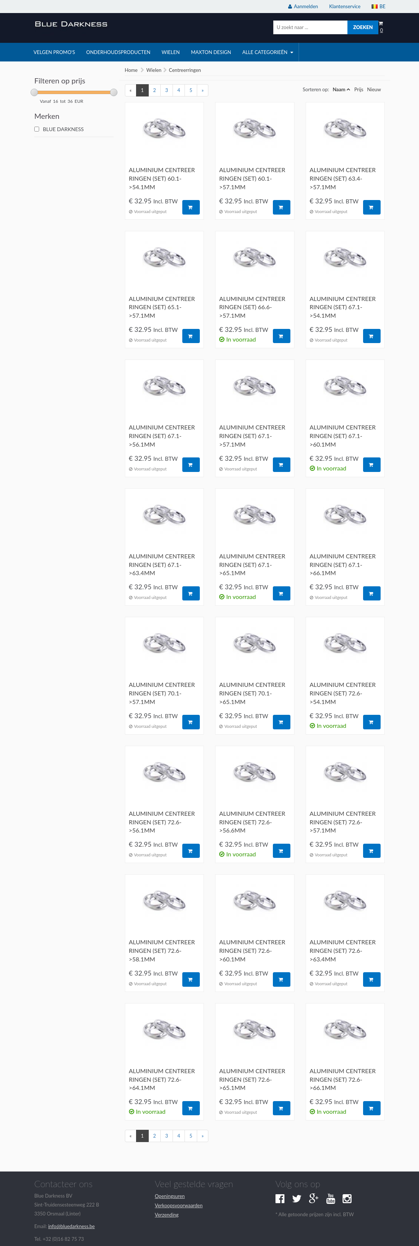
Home (131, 70)
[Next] (203, 90)
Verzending (167, 1215)
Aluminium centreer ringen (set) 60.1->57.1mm (252, 178)
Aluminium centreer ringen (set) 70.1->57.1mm (162, 693)
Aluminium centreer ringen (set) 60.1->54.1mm (162, 178)
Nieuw (374, 89)
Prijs (358, 89)
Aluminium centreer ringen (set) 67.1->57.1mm (252, 436)
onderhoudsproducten (118, 52)
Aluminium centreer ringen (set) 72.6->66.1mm (343, 1079)
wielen (170, 52)
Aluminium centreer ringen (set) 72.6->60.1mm (252, 950)
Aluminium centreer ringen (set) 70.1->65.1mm (252, 693)
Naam (339, 89)
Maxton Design (211, 52)
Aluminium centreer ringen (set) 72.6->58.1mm (162, 950)
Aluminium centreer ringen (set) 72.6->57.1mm (343, 822)
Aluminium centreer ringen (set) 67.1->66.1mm (343, 564)
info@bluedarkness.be (71, 1226)
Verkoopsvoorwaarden (178, 1205)
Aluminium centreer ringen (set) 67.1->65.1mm (252, 564)
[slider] (34, 92)
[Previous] (131, 90)
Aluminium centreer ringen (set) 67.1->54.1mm (343, 307)
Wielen (153, 70)
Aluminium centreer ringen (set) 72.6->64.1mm (162, 1079)
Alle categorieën (267, 52)
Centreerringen (185, 70)
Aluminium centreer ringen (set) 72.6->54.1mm (343, 693)
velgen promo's (54, 52)
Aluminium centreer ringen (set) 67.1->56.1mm (162, 436)
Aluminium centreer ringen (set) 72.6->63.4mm (343, 950)
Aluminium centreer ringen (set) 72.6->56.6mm (252, 822)
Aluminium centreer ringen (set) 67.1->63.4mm (162, 564)
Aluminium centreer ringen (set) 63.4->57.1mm (343, 178)
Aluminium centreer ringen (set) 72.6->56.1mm (162, 822)
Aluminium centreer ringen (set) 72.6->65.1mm (252, 1079)
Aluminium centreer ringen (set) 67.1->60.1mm (343, 436)
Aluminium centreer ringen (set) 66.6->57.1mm (252, 307)
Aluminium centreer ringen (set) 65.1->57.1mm (162, 307)
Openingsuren (170, 1196)
